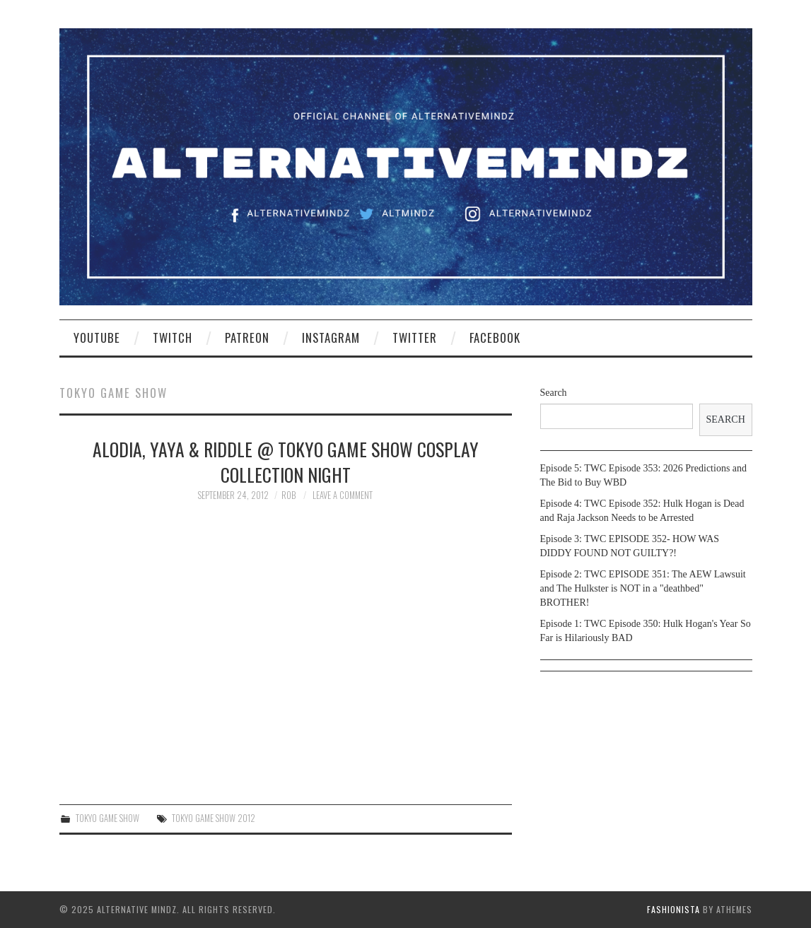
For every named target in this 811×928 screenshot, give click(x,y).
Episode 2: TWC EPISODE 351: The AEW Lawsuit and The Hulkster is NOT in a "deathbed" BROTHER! (643, 588)
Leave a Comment (343, 495)
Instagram (331, 337)
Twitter (414, 337)
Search (553, 392)
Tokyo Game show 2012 (213, 818)
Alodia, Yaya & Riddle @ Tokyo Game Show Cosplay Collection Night (286, 461)
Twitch (172, 337)
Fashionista (673, 909)
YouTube (97, 337)
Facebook (494, 337)
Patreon (247, 337)
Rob (288, 495)
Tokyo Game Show (107, 818)
